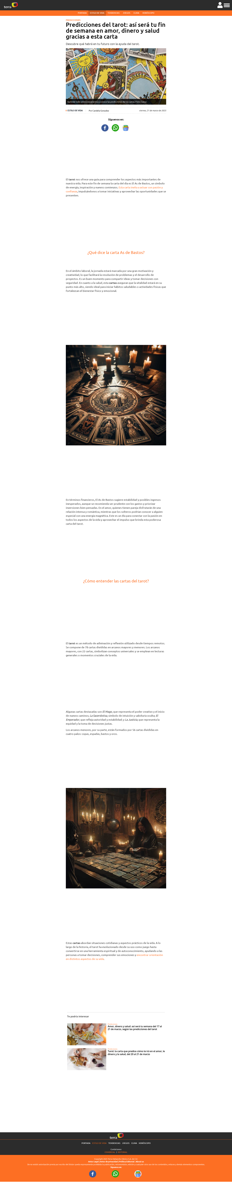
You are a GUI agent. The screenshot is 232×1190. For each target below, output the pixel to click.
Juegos (126, 13)
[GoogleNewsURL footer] (138, 1173)
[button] (226, 4)
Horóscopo (148, 13)
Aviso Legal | (94, 1161)
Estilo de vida (97, 13)
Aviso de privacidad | (109, 1161)
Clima (136, 13)
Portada (82, 13)
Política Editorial (126, 1161)
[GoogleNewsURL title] (125, 127)
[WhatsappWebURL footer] (115, 1173)
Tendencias (114, 13)
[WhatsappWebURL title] (115, 127)
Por (99, 111)
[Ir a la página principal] (11, 5)
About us (140, 1161)
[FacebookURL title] (105, 127)
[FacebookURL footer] (92, 1173)
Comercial (110, 1152)
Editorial (122, 1152)
